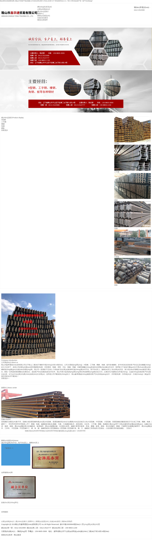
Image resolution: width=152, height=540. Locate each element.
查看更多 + (5, 378)
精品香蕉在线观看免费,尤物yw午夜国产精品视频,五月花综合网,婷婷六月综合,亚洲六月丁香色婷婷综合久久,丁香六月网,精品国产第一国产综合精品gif (46, 1)
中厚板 (116, 257)
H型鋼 (3, 120)
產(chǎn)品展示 (43, 11)
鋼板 (3, 128)
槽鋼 (3, 124)
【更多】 (129, 428)
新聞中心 (40, 13)
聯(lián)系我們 (42, 20)
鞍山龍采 (17, 535)
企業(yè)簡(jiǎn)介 (43, 9)
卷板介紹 (45, 431)
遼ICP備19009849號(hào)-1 (70, 524)
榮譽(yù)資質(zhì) (43, 16)
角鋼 (3, 126)
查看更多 (4, 130)
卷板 (116, 285)
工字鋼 (3, 122)
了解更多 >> (8, 448)
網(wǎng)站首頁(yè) (44, 7)
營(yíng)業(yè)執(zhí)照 (91, 524)
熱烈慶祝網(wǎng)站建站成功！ (66, 431)
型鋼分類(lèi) (6, 419)
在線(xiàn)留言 (42, 18)
